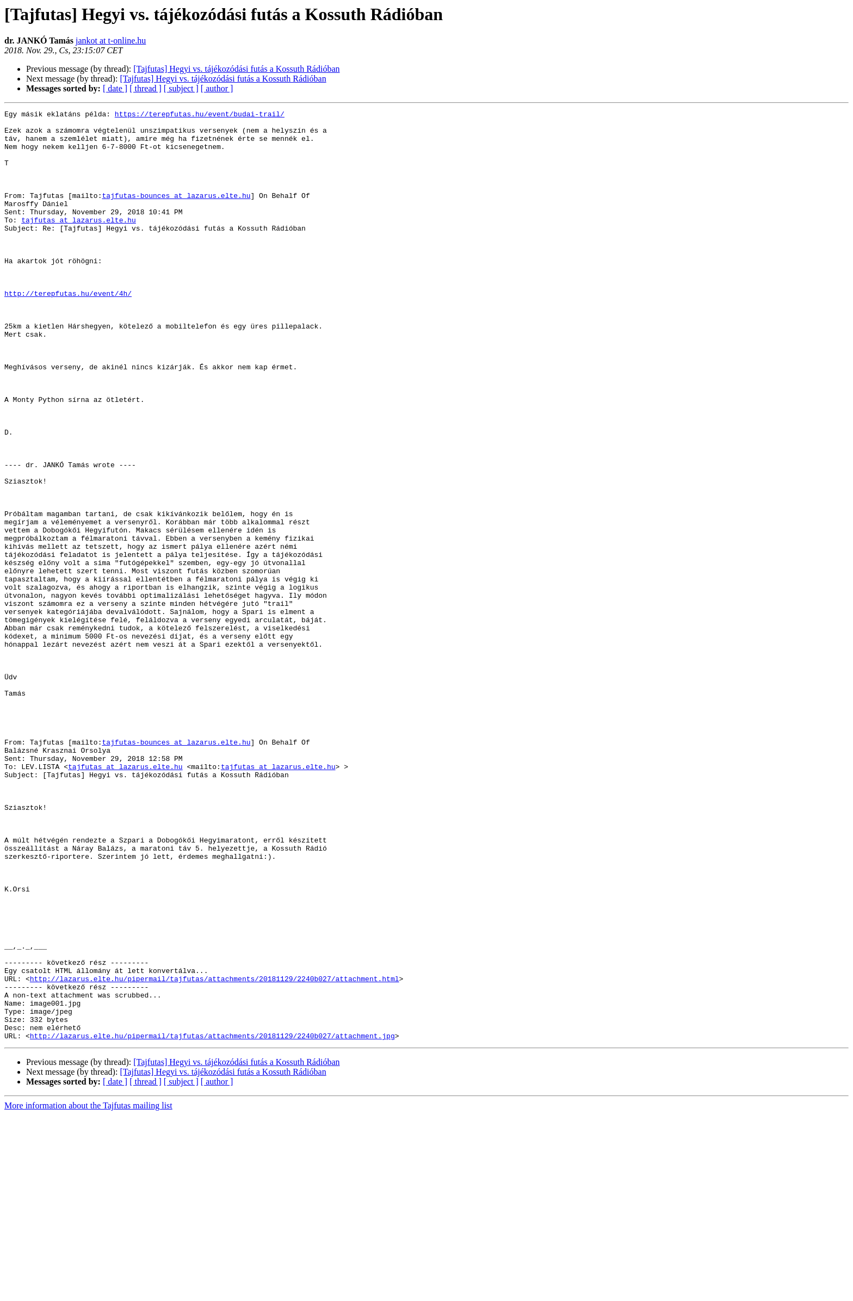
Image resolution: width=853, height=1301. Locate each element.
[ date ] (115, 88)
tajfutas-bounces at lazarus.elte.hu (176, 213)
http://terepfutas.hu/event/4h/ (68, 331)
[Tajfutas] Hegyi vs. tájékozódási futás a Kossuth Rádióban (236, 68)
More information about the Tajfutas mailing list (88, 1291)
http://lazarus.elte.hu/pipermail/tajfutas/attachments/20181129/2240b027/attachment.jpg (212, 1221)
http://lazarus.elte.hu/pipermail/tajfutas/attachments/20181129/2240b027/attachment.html (214, 1153)
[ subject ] (181, 88)
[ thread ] (145, 88)
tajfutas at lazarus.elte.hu (78, 242)
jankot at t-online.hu (111, 40)
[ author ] (217, 88)
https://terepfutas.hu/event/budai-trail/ (200, 115)
